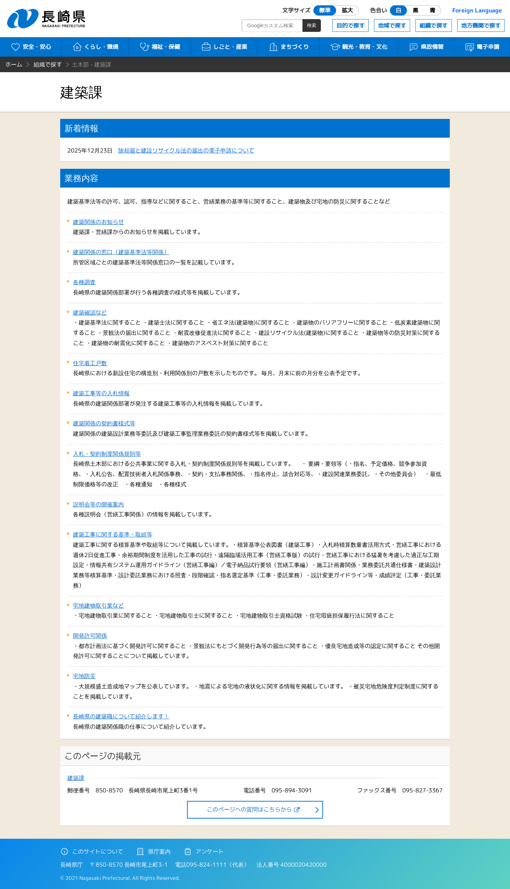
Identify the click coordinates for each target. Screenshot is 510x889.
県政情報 (425, 46)
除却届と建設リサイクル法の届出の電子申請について (186, 150)
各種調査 (84, 282)
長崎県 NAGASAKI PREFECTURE (47, 18)
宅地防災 (84, 676)
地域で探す (392, 25)
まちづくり (288, 46)
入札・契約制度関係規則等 (107, 454)
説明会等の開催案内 (98, 504)
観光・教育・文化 (358, 46)
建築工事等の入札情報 (101, 393)
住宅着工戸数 (90, 363)
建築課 (75, 778)
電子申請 (481, 46)
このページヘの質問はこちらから (249, 809)
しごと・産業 (224, 46)
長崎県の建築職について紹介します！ (121, 716)
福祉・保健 (159, 46)
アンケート (203, 851)
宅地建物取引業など (98, 605)
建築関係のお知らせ (98, 222)
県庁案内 (153, 851)
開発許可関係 (90, 635)
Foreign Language (477, 10)
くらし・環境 (95, 46)
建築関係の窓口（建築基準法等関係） (121, 252)
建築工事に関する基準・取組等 (112, 534)
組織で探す (433, 25)
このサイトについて (91, 851)
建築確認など (90, 312)
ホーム (13, 64)
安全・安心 (30, 46)
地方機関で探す (481, 25)
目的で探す (350, 25)
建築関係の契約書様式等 (104, 423)
